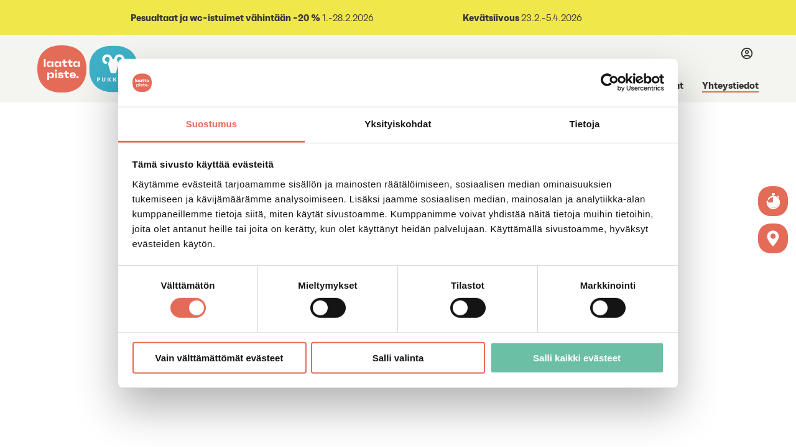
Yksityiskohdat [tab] (397, 124)
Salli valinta (398, 357)
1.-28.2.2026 (251, 18)
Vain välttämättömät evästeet (219, 357)
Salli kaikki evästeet (577, 357)
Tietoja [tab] (585, 124)
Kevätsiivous (491, 17)
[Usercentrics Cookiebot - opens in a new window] (609, 82)
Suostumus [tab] (212, 124)
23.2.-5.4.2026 (550, 18)
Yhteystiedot (730, 85)
